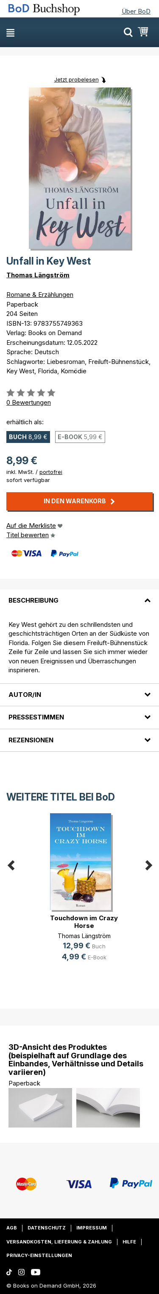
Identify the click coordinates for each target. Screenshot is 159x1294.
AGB (11, 1228)
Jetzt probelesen (76, 79)
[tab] (79, 595)
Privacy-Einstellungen (39, 1255)
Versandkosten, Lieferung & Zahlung (59, 1242)
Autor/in (24, 695)
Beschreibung (33, 600)
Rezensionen (30, 740)
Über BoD (136, 11)
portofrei (50, 471)
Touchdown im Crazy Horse (84, 922)
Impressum (91, 1228)
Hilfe (129, 1242)
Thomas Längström (38, 275)
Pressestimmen (36, 717)
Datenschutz (47, 1228)
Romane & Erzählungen (39, 294)
